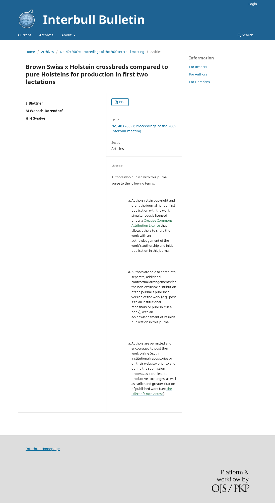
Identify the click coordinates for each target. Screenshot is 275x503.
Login (252, 4)
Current (24, 35)
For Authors (198, 74)
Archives (46, 35)
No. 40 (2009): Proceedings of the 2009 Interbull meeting (102, 51)
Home (30, 51)
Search (245, 35)
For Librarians (199, 81)
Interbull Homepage (43, 448)
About (67, 35)
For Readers (198, 66)
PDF (121, 102)
